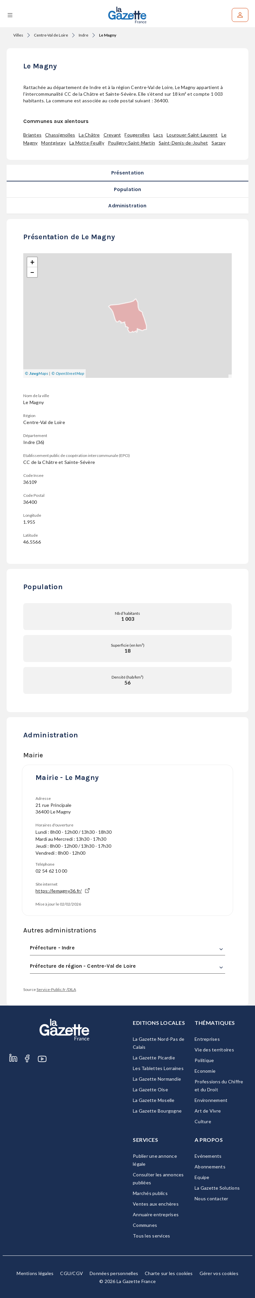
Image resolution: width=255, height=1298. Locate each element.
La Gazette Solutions (217, 1188)
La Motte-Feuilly (86, 143)
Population (127, 189)
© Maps (36, 373)
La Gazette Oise (150, 1089)
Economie (205, 1071)
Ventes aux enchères (156, 1204)
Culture (203, 1121)
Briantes (32, 135)
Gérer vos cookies (219, 1273)
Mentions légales (35, 1273)
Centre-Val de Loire (51, 35)
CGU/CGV (71, 1273)
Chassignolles (60, 135)
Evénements (208, 1156)
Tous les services (151, 1236)
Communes (145, 1225)
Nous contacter (211, 1198)
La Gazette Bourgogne (157, 1111)
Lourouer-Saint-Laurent (192, 135)
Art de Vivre (208, 1111)
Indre (83, 35)
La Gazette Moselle (154, 1100)
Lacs (158, 135)
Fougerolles (137, 135)
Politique (204, 1060)
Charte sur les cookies (169, 1273)
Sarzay (218, 143)
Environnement (211, 1100)
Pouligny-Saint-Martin (131, 143)
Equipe (202, 1177)
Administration (127, 205)
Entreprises (207, 1039)
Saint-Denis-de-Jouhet (183, 143)
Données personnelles (114, 1273)
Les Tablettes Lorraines (158, 1068)
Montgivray (53, 143)
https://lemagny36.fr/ (63, 891)
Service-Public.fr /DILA (56, 989)
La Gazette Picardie (154, 1057)
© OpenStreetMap (67, 373)
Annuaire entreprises (156, 1214)
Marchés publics (150, 1193)
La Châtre (89, 135)
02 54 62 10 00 (51, 871)
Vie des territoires (214, 1049)
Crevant (112, 135)
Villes (18, 35)
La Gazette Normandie (157, 1079)
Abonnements (210, 1166)
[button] (32, 262)
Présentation (127, 172)
